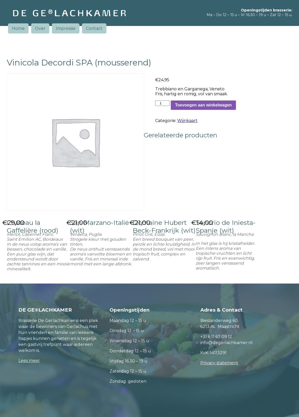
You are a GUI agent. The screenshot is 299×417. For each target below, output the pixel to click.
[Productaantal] (162, 103)
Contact (94, 28)
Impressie (66, 28)
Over (40, 28)
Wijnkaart (187, 120)
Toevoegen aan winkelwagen (203, 105)
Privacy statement (219, 362)
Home (18, 28)
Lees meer (29, 360)
